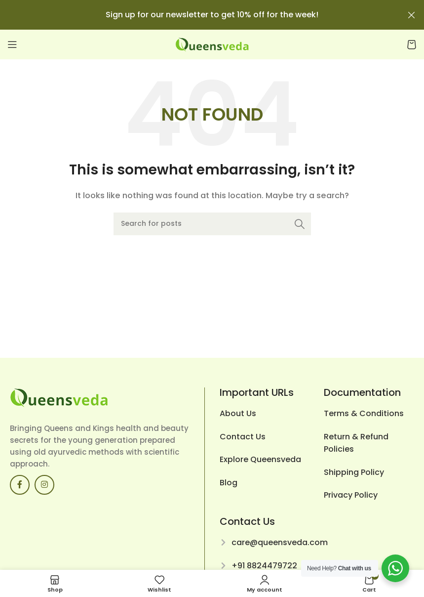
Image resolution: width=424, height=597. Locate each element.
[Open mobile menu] (12, 44)
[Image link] (59, 397)
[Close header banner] (411, 15)
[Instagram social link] (44, 485)
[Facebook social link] (20, 485)
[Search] (212, 224)
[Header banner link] (197, 15)
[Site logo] (212, 44)
